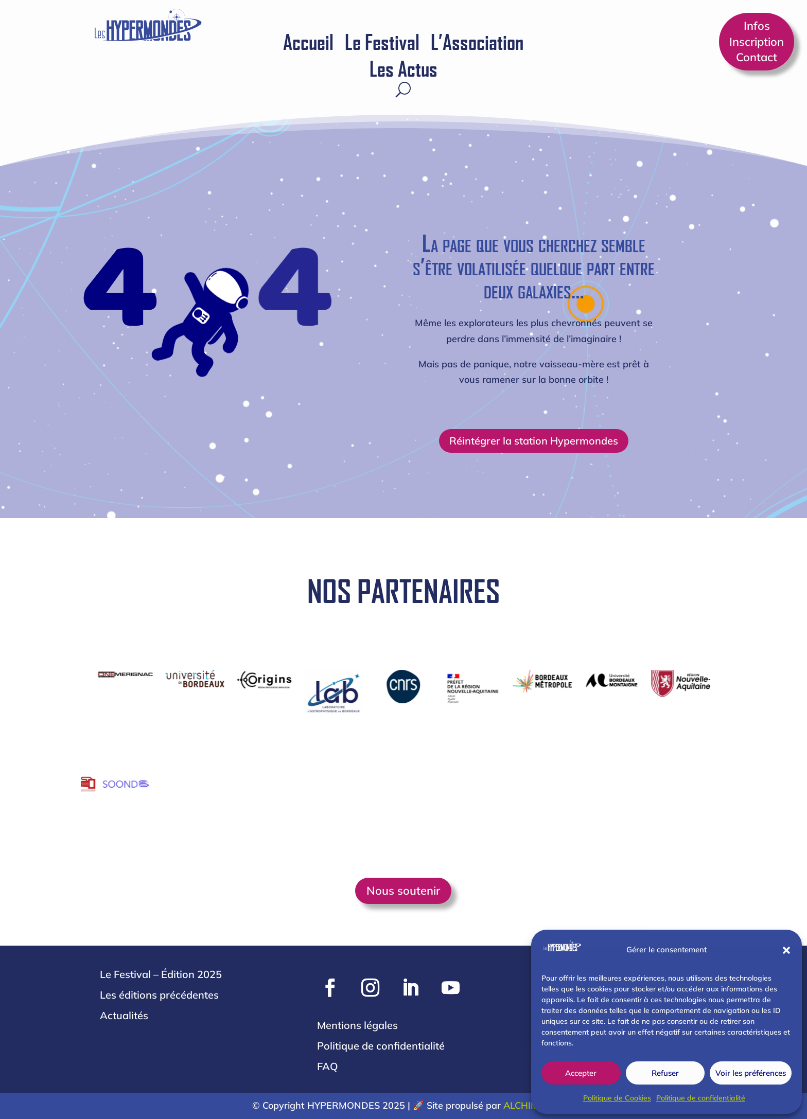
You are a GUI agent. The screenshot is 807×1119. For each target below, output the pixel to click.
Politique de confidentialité (700, 1098)
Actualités (124, 1015)
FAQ (327, 1066)
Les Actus (403, 70)
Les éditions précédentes (159, 994)
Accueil (308, 43)
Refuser (665, 1073)
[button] (786, 950)
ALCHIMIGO (529, 1105)
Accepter (581, 1073)
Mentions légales (357, 1025)
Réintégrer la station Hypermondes (533, 440)
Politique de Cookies (617, 1098)
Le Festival (382, 43)
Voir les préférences (750, 1073)
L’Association (477, 43)
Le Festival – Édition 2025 (161, 974)
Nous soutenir (403, 890)
